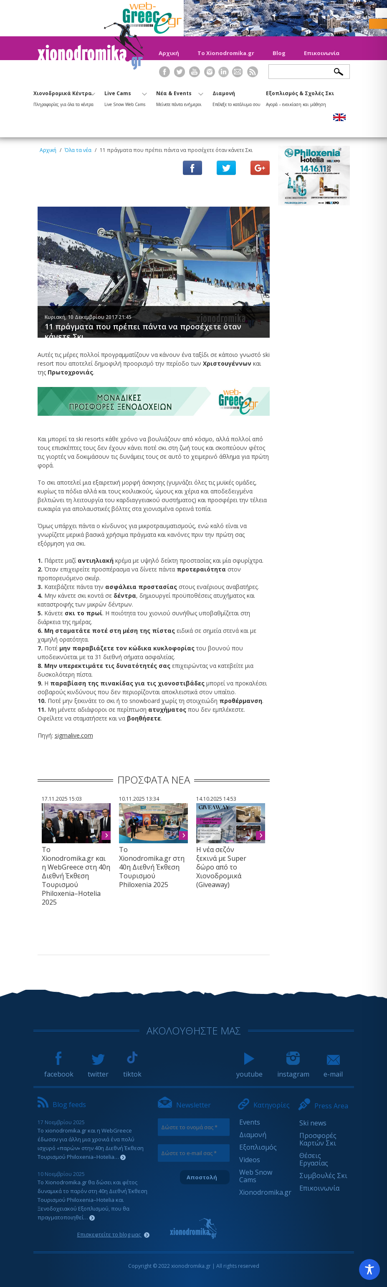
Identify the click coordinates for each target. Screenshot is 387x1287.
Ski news (312, 1123)
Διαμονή (236, 97)
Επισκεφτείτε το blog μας (113, 1234)
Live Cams (125, 97)
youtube (249, 1070)
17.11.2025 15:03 (62, 798)
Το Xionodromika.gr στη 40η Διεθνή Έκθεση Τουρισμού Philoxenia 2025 (152, 867)
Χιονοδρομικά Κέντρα (64, 97)
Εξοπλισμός (258, 1147)
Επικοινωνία (321, 53)
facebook (58, 1070)
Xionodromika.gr (265, 1192)
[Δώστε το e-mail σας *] (194, 1153)
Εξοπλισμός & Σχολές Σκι (300, 97)
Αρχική (169, 53)
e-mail (333, 1070)
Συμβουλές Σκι (323, 1175)
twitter (98, 1070)
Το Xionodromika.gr (225, 53)
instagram (293, 1070)
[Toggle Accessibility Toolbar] (369, 1269)
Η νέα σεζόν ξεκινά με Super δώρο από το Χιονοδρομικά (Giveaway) (221, 867)
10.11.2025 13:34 (139, 798)
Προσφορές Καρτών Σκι (317, 1139)
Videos (249, 1159)
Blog (279, 53)
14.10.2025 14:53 (216, 798)
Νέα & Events (179, 97)
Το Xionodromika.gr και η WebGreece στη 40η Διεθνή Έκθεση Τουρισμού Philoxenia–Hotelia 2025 (76, 876)
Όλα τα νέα (78, 150)
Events (249, 1122)
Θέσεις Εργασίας (313, 1159)
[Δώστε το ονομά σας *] (194, 1127)
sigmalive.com (74, 735)
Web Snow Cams (255, 1176)
